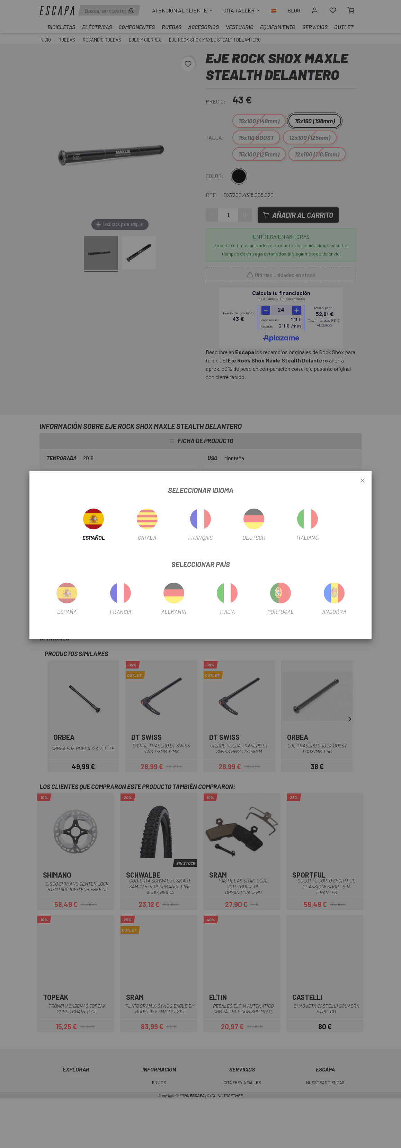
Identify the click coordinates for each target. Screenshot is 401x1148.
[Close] (362, 481)
